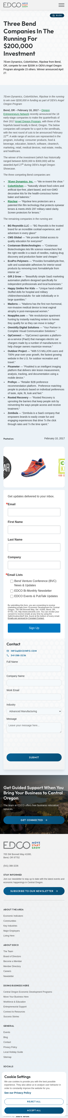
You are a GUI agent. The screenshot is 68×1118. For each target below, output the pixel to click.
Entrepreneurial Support (15, 1006)
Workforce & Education (14, 1002)
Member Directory (12, 966)
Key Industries (10, 926)
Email (12, 504)
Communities (9, 921)
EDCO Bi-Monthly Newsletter (33, 590)
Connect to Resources (14, 1011)
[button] (61, 5)
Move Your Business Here (16, 997)
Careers (7, 971)
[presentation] (34, 742)
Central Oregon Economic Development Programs (27, 991)
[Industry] (34, 711)
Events (6, 1032)
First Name (15, 522)
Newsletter (8, 976)
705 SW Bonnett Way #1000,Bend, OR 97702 (17, 856)
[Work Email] (34, 697)
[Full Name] (34, 668)
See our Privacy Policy (17, 1093)
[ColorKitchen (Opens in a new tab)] (15, 186)
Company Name (15, 676)
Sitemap (7, 1057)
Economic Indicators (13, 916)
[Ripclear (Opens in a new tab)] (13, 201)
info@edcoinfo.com (24, 651)
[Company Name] (34, 682)
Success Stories (11, 1016)
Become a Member (12, 961)
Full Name (12, 661)
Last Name (15, 539)
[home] (15, 5)
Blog (5, 1037)
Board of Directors (12, 956)
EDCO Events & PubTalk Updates (36, 596)
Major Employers (11, 931)
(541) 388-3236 (10, 866)
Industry (11, 704)
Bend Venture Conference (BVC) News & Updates (35, 583)
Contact (7, 1042)
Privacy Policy (10, 1047)
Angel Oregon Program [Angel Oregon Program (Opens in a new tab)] (28, 121)
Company (14, 557)
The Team (8, 951)
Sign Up (34, 628)
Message (12, 719)
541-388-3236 (18, 655)
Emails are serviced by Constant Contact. (26, 618)
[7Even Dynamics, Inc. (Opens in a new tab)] (20, 181)
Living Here (9, 935)
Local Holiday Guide (13, 1052)
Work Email (13, 690)
